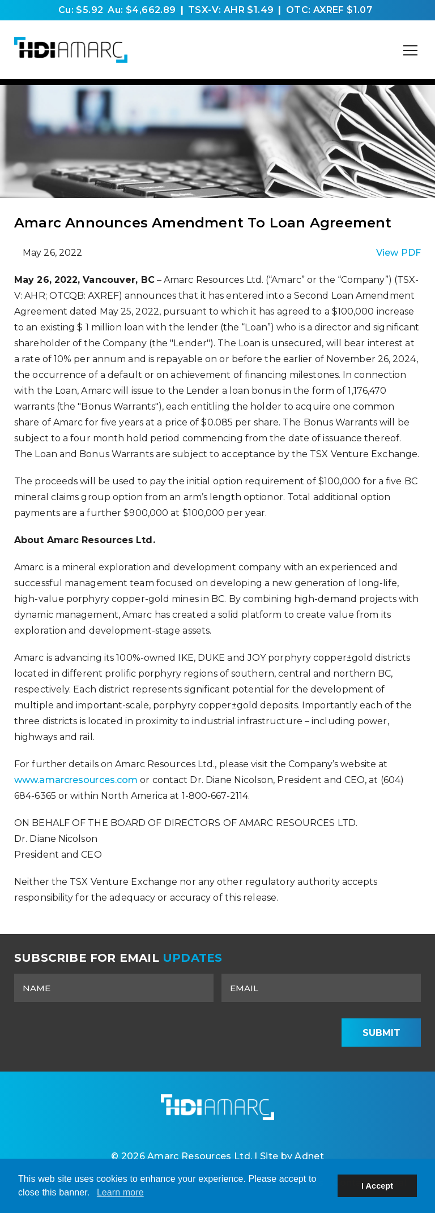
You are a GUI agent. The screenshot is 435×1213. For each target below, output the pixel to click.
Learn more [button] (120, 1192)
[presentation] (244, 1032)
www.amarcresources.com (77, 780)
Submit (381, 1032)
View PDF (398, 252)
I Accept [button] (377, 1185)
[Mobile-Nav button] (411, 50)
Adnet (309, 1156)
